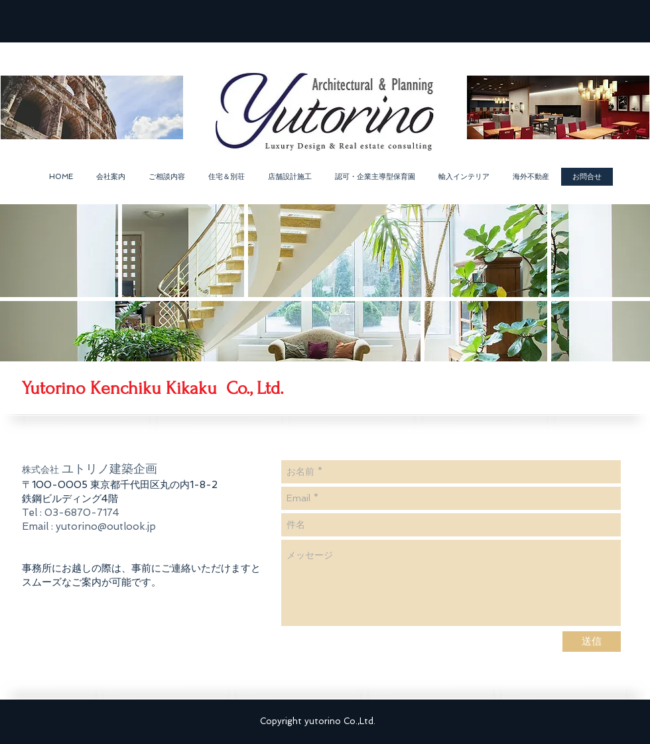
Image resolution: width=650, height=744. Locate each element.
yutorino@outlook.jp (106, 526)
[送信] (591, 641)
